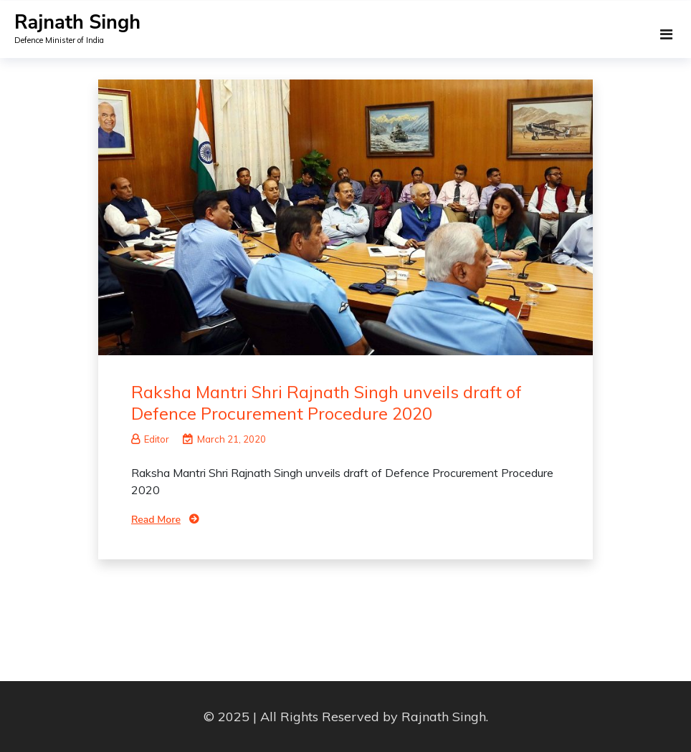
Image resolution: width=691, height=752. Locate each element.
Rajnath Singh (77, 22)
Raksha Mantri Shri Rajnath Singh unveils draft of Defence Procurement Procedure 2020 (326, 402)
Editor (150, 439)
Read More (156, 519)
